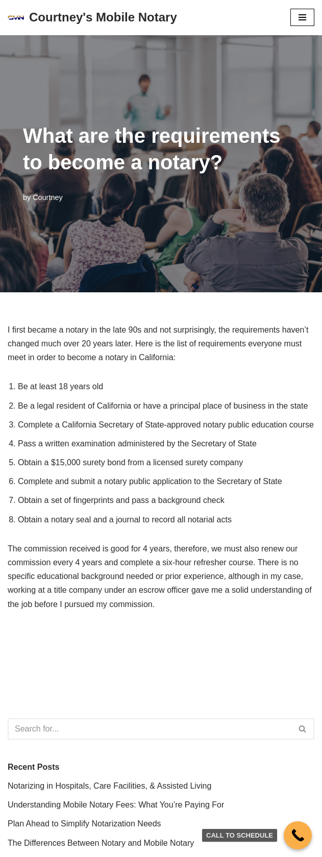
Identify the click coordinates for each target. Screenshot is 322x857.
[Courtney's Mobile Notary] (92, 17)
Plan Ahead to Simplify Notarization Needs (84, 823)
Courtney (47, 197)
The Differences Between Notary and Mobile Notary (101, 843)
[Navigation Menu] (302, 17)
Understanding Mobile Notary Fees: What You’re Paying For (116, 804)
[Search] (149, 729)
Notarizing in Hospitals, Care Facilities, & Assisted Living (109, 786)
